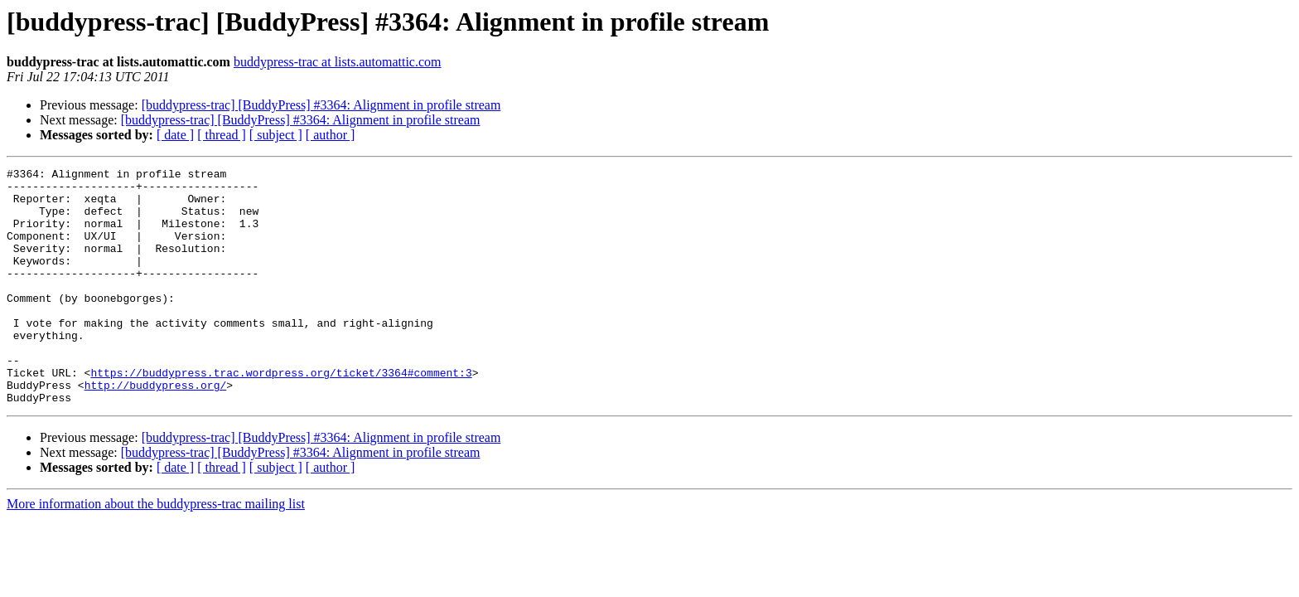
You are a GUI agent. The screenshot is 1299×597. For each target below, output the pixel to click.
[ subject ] (275, 135)
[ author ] (330, 135)
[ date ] (175, 135)
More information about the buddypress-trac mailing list (156, 551)
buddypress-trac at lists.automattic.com (338, 62)
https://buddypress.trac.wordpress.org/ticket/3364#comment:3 (280, 414)
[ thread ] (221, 135)
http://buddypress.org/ (156, 429)
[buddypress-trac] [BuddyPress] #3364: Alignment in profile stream (321, 105)
